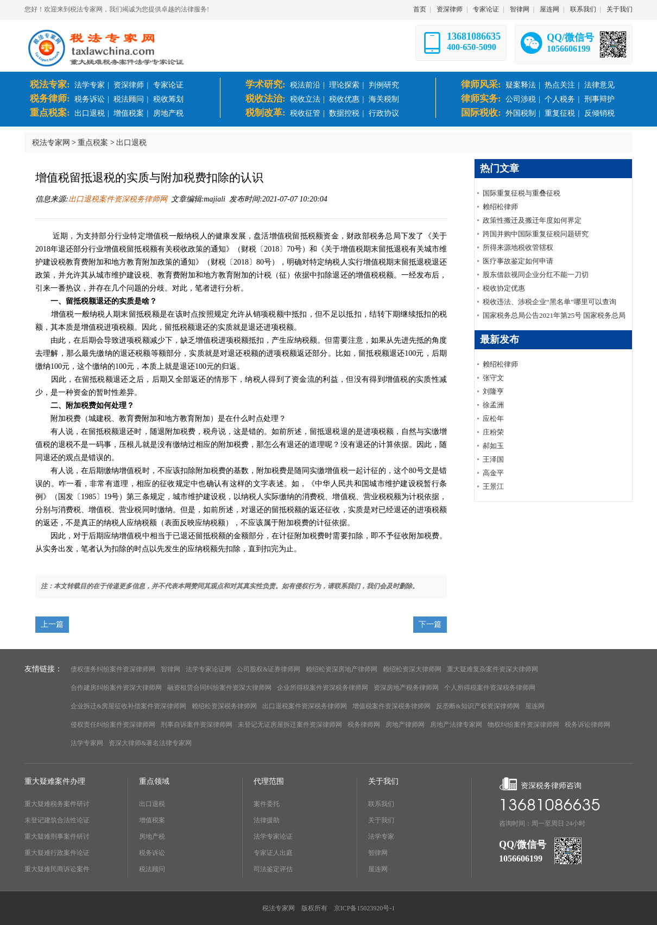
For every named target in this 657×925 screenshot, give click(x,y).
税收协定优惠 (504, 288)
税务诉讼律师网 (587, 724)
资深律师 (450, 9)
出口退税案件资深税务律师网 (117, 199)
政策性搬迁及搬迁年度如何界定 (532, 220)
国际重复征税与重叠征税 (521, 193)
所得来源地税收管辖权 (518, 247)
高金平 (493, 473)
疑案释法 (521, 85)
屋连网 (549, 9)
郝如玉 (493, 446)
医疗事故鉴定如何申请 (518, 261)
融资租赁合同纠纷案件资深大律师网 (219, 687)
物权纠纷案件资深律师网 (523, 724)
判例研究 (384, 85)
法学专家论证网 (208, 669)
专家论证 (486, 9)
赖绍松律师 (500, 207)
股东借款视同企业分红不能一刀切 (536, 274)
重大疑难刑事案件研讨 (57, 836)
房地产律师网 (405, 724)
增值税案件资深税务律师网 (391, 706)
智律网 (519, 9)
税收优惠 (344, 99)
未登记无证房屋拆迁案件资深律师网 (290, 724)
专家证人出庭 (273, 853)
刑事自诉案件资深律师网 (196, 724)
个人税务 (560, 99)
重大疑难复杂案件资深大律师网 (492, 669)
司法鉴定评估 (273, 869)
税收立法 (305, 99)
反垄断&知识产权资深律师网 (477, 706)
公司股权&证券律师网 (268, 669)
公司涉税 (521, 99)
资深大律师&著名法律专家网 (150, 743)
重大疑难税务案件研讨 (57, 804)
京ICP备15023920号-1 (364, 908)
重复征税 (560, 113)
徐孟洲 (493, 405)
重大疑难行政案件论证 (57, 853)
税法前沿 (305, 85)
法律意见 (599, 85)
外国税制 (521, 113)
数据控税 (344, 113)
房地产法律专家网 (456, 724)
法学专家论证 (273, 836)
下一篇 (430, 624)
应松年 (493, 418)
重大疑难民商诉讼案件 (57, 869)
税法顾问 (128, 99)
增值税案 (128, 113)
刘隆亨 (493, 391)
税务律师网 (364, 724)
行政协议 (384, 113)
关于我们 (620, 9)
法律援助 (267, 820)
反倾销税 (599, 113)
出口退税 (89, 113)
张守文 (493, 378)
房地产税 (168, 113)
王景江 (493, 486)
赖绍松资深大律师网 (412, 669)
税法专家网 (51, 143)
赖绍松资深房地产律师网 (341, 669)
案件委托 (267, 804)
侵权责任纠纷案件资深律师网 (113, 724)
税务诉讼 (89, 99)
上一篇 (52, 624)
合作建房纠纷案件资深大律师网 (116, 687)
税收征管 (305, 113)
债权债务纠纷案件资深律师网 (113, 669)
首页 (419, 9)
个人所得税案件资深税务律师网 (489, 687)
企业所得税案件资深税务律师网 (322, 687)
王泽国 (493, 459)
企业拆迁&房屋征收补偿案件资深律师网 (128, 706)
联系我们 (583, 9)
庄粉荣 (493, 432)
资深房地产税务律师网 (406, 687)
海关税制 (384, 99)
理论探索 (344, 85)
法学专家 (89, 85)
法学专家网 (87, 743)
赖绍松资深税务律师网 (224, 706)
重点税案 (93, 143)
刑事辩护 (599, 99)
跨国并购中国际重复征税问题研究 (536, 234)
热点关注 (560, 85)
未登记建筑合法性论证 (57, 820)
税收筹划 (168, 99)
